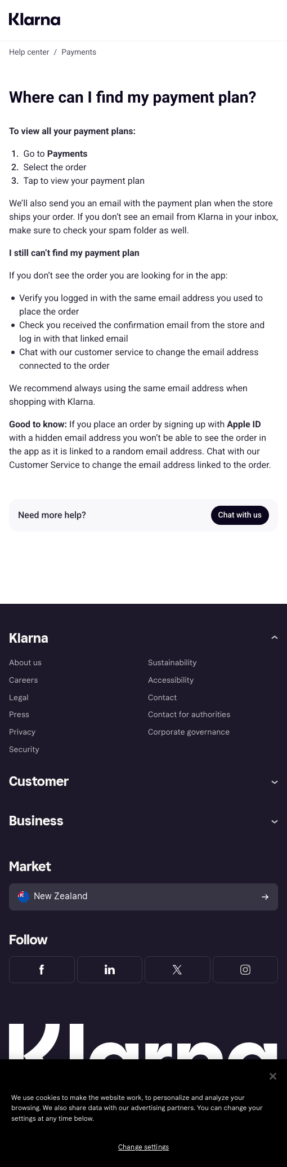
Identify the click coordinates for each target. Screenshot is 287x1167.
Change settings (143, 1147)
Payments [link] (78, 52)
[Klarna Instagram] (246, 969)
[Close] (273, 1076)
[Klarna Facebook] (42, 969)
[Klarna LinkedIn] (110, 969)
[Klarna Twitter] (177, 969)
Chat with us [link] (240, 515)
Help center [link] (29, 52)
